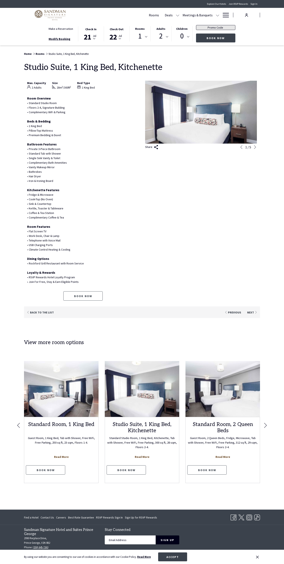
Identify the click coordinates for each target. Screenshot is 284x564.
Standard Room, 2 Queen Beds (223, 427)
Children (182, 29)
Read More (144, 557)
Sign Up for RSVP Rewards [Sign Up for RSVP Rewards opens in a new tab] (141, 518)
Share (151, 147)
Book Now (221, 38)
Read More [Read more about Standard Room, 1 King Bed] (61, 457)
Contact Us (47, 517)
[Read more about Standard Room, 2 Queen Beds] (222, 389)
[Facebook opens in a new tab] (233, 517)
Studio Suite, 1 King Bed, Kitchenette (142, 427)
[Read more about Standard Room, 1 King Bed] (61, 389)
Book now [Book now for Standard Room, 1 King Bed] (46, 470)
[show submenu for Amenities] (217, 15)
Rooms (140, 29)
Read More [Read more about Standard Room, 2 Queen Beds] (222, 457)
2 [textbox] (161, 36)
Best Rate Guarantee (81, 517)
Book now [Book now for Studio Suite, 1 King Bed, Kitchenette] (83, 296)
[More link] (224, 15)
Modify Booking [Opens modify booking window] (59, 39)
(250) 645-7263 (40, 547)
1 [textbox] (140, 36)
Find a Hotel (31, 517)
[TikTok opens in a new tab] (257, 517)
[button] (90, 33)
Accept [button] (172, 557)
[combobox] (140, 36)
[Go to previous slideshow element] (241, 147)
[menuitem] (114, 15)
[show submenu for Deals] (138, 15)
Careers (61, 517)
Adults (160, 29)
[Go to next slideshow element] (255, 147)
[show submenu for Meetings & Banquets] (178, 15)
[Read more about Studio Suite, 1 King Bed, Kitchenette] (142, 389)
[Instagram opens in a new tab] (249, 517)
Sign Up (167, 540)
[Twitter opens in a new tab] (241, 517)
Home (28, 54)
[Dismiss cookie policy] (257, 556)
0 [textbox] (182, 36)
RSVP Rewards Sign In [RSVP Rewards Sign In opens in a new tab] (109, 518)
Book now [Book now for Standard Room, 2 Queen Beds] (207, 470)
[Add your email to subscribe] (130, 539)
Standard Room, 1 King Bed (61, 424)
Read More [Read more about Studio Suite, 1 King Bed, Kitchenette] (142, 457)
